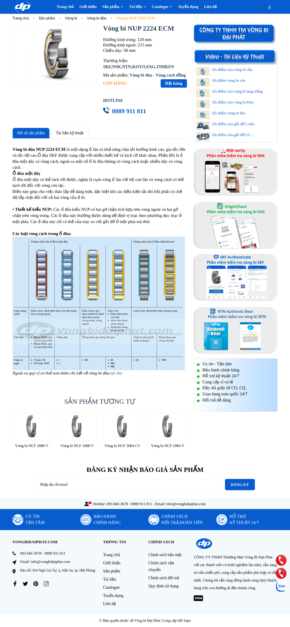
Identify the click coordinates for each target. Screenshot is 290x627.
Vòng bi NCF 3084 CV (122, 446)
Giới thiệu (112, 563)
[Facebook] (14, 583)
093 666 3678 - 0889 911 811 (129, 504)
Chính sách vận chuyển (161, 566)
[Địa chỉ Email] (128, 484)
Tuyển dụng (113, 595)
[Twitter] (25, 583)
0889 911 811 (129, 111)
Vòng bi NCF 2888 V (31, 446)
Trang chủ (111, 555)
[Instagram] (46, 583)
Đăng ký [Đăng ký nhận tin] (240, 485)
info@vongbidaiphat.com (186, 504)
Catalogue (111, 587)
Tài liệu (109, 579)
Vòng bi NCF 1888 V (77, 446)
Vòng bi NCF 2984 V (167, 446)
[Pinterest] (35, 583)
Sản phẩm (111, 571)
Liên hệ (109, 603)
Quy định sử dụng (163, 586)
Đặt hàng (173, 83)
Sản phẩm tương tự (99, 401)
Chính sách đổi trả (163, 578)
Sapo (187, 620)
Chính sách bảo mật (165, 555)
